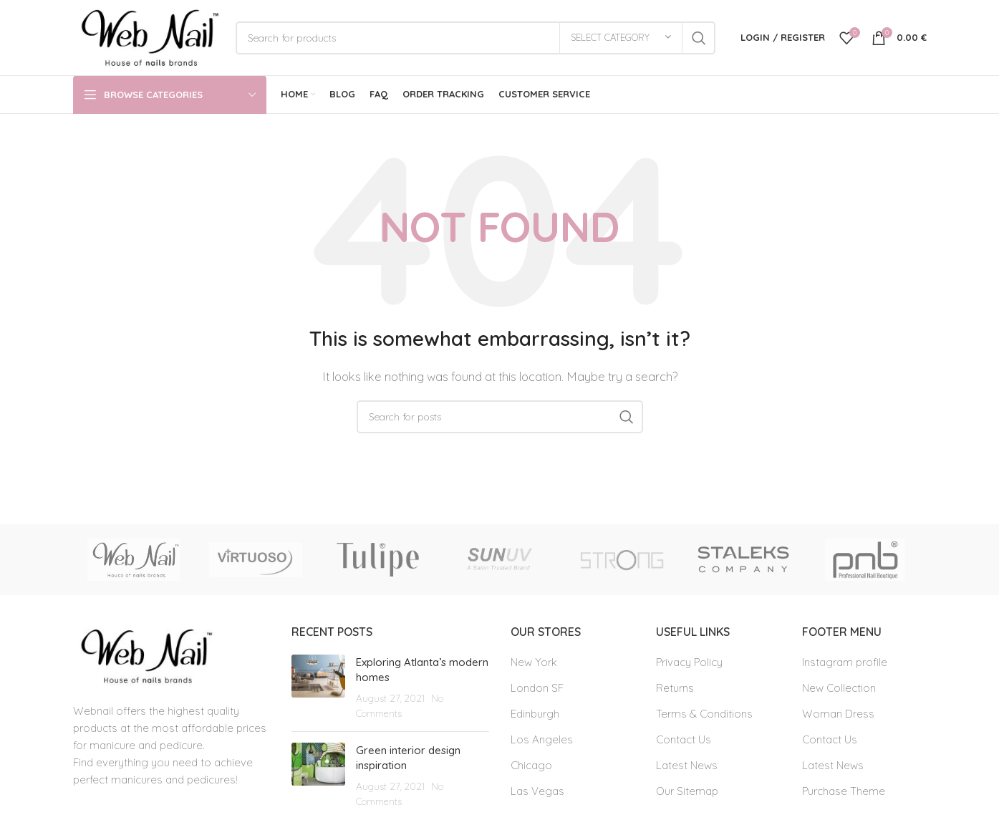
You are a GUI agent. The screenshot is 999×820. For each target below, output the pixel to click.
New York (534, 662)
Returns (675, 688)
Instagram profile (844, 662)
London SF (537, 688)
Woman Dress (838, 713)
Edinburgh (535, 713)
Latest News (687, 765)
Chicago (531, 765)
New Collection (839, 688)
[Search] (475, 37)
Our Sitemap (687, 791)
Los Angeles (542, 739)
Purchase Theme (843, 791)
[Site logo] (147, 36)
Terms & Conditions (704, 713)
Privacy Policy (689, 662)
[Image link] (144, 655)
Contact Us (683, 739)
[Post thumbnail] (318, 687)
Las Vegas (537, 791)
